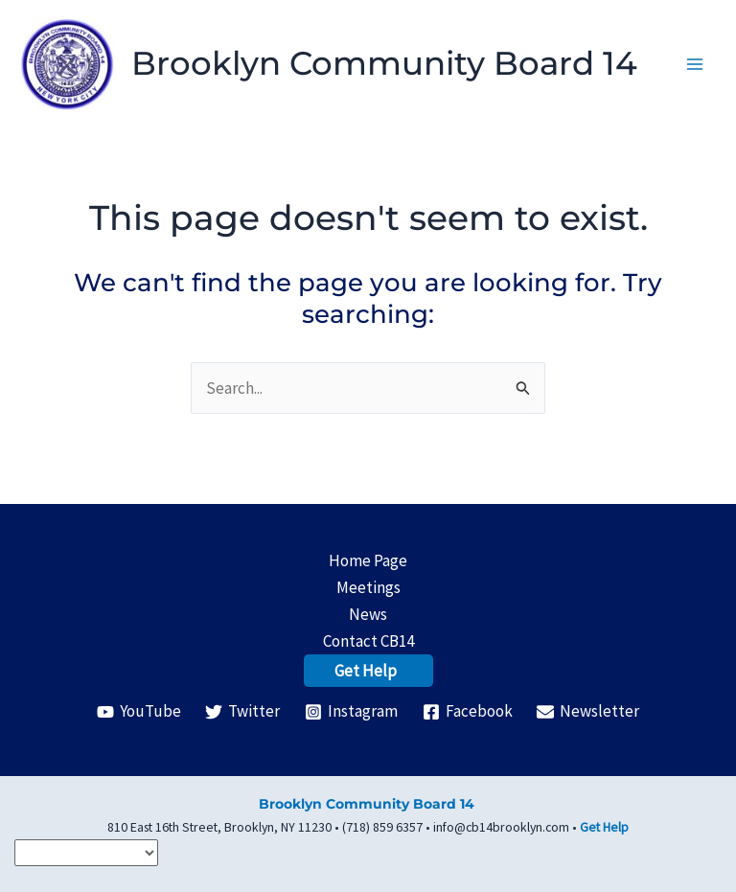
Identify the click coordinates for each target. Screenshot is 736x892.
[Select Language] (86, 852)
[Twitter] (243, 711)
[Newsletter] (588, 711)
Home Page (368, 560)
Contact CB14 (368, 641)
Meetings (368, 587)
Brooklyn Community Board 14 (386, 75)
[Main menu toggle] (696, 77)
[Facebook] (467, 711)
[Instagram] (351, 711)
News (368, 614)
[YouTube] (139, 711)
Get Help (365, 670)
